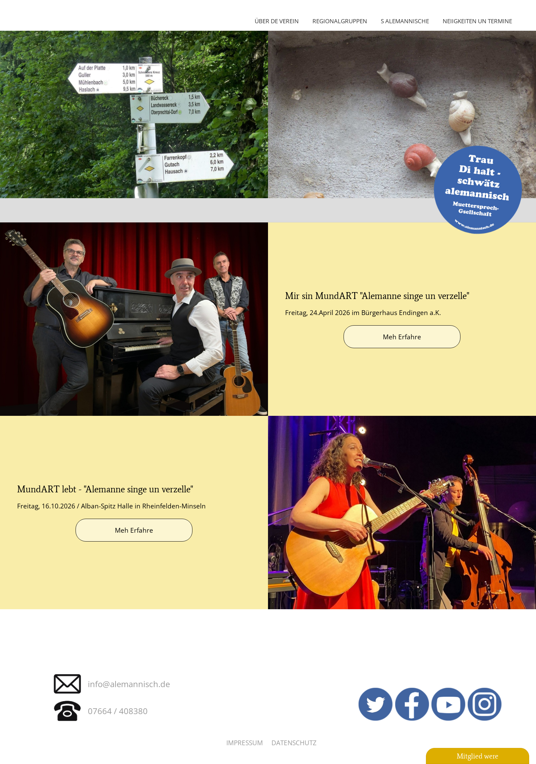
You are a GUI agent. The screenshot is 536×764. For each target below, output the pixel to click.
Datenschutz (294, 742)
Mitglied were (477, 756)
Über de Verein (277, 21)
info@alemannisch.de (129, 684)
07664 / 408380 (118, 711)
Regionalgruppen (339, 21)
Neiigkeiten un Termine (477, 21)
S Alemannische (405, 21)
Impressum (244, 742)
